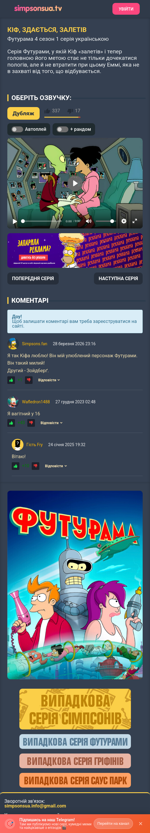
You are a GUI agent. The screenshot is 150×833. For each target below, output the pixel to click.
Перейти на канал (113, 823)
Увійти (126, 9)
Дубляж (23, 113)
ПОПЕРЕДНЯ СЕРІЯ (33, 278)
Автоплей (28, 129)
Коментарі (29, 300)
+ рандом (74, 129)
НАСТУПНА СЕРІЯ (118, 278)
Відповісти (49, 380)
